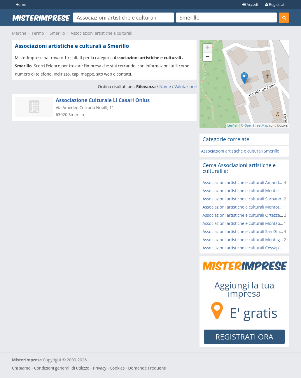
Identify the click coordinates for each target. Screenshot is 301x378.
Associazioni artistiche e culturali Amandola (243, 182)
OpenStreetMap (256, 125)
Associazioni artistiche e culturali (101, 33)
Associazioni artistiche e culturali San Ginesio (245, 231)
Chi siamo (21, 368)
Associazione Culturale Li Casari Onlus (103, 100)
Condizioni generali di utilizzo (62, 368)
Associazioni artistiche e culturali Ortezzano (243, 215)
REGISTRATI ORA (244, 336)
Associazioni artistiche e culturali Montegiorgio (246, 239)
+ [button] (207, 48)
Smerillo (57, 33)
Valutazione (185, 86)
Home (20, 4)
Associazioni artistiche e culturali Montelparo (245, 190)
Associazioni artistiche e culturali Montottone (245, 207)
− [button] (207, 56)
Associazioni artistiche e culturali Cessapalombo (247, 248)
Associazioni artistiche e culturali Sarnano (241, 199)
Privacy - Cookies (109, 368)
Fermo (38, 33)
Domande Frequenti (147, 368)
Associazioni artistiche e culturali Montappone (246, 223)
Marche (19, 33)
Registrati (275, 4)
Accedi (250, 4)
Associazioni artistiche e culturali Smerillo (240, 151)
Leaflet (232, 125)
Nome (165, 86)
